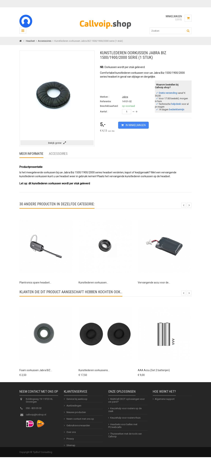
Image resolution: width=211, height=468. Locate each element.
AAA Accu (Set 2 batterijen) (154, 370)
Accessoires (58, 154)
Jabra (125, 96)
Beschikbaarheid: (109, 106)
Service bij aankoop (76, 401)
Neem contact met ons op (80, 420)
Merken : (104, 96)
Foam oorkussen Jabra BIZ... (35, 370)
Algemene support (165, 401)
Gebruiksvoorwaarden (78, 427)
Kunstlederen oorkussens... (94, 370)
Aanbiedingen (73, 407)
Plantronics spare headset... (35, 282)
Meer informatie (31, 154)
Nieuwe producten (76, 414)
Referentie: (105, 101)
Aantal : (104, 111)
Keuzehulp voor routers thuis (125, 419)
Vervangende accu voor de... (154, 282)
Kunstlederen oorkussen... (93, 282)
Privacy (70, 440)
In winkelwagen (135, 125)
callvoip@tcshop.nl (36, 416)
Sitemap (70, 447)
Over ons (71, 434)
